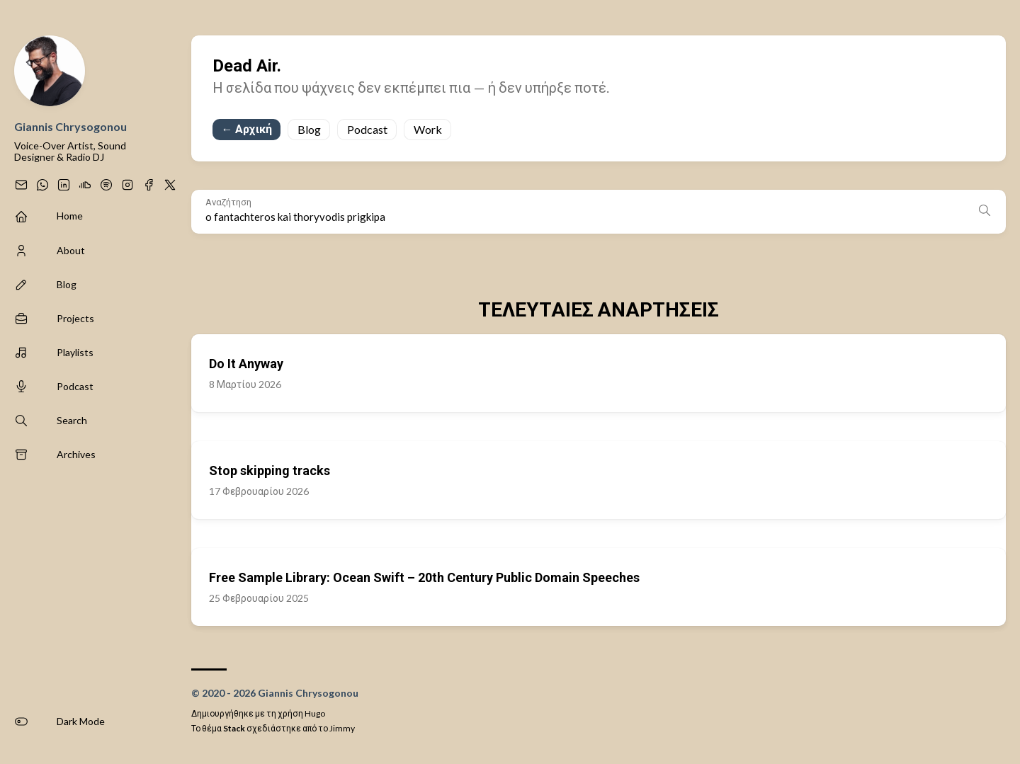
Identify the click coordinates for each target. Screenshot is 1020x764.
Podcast (367, 129)
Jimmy (342, 728)
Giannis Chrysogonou (70, 126)
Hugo (315, 713)
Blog (309, 129)
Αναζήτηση (228, 202)
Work (428, 129)
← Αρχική (247, 128)
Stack (234, 728)
